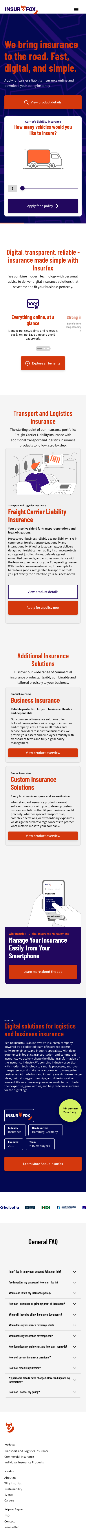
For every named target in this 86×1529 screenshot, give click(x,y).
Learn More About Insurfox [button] (43, 1153)
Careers (9, 1490)
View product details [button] (42, 102)
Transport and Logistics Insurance (26, 1441)
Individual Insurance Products (24, 1452)
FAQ (6, 1506)
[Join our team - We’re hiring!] (70, 1100)
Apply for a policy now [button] (43, 597)
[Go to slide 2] (44, 338)
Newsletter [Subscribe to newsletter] (11, 1517)
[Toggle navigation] (76, 9)
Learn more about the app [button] (43, 961)
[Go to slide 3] (48, 338)
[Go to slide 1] (39, 338)
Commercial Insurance (19, 1447)
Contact (9, 1511)
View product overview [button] (43, 742)
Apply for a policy (43, 206)
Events (8, 1485)
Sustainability (13, 1479)
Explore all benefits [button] (42, 353)
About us (10, 1468)
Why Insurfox (13, 1473)
